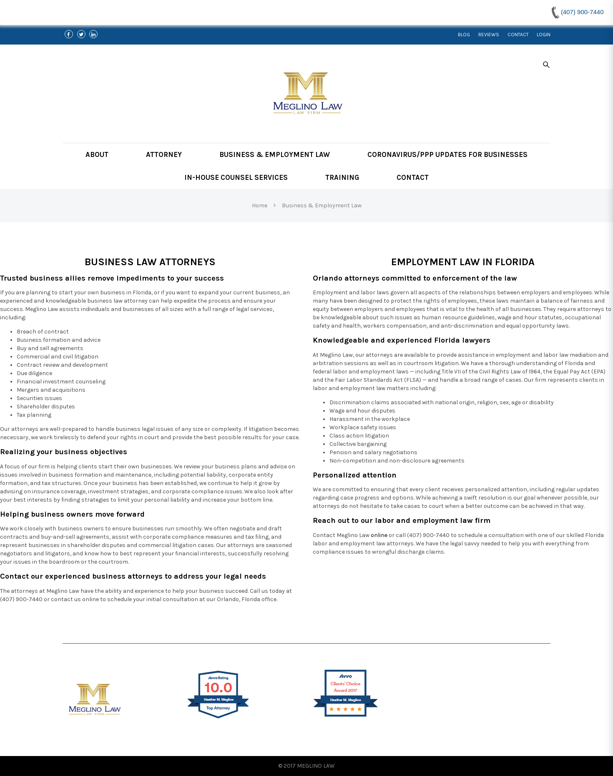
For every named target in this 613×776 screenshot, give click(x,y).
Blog (464, 34)
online (379, 535)
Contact (517, 34)
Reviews (488, 34)
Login (543, 34)
